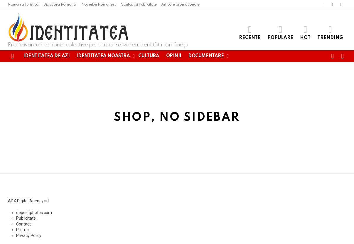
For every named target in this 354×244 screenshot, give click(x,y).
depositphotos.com (34, 212)
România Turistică (23, 4)
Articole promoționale (180, 4)
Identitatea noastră (103, 56)
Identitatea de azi (46, 56)
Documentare (206, 56)
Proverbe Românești (98, 4)
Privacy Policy (28, 235)
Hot (305, 32)
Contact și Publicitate (139, 4)
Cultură (148, 56)
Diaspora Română (59, 4)
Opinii (173, 56)
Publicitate (26, 218)
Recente (250, 32)
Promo (22, 229)
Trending (330, 32)
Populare (280, 32)
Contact (23, 224)
